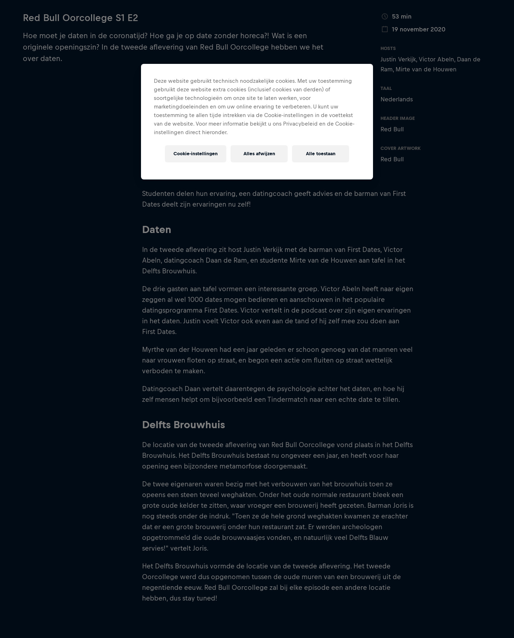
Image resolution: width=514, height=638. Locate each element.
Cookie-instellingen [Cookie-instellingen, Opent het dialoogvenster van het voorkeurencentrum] (195, 153)
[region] (257, 121)
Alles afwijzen (259, 153)
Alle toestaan (321, 153)
